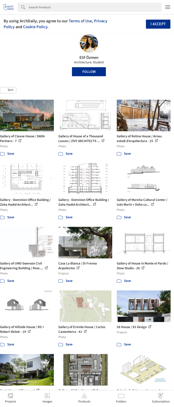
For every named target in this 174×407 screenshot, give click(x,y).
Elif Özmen (88, 57)
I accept (158, 24)
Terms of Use (80, 21)
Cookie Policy (35, 27)
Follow (89, 71)
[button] (8, 90)
